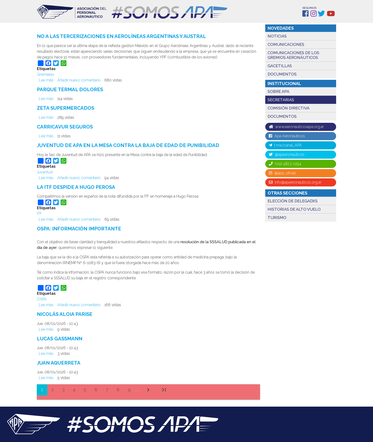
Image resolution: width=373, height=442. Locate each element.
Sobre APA (278, 91)
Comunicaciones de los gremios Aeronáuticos (293, 55)
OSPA (42, 298)
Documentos (282, 74)
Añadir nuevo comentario (79, 80)
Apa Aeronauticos (287, 136)
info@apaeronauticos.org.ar (295, 182)
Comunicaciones (286, 44)
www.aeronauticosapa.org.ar (296, 126)
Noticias (277, 36)
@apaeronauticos (286, 154)
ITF (39, 213)
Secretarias (281, 99)
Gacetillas (280, 65)
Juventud (45, 171)
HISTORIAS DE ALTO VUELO (294, 209)
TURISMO (277, 217)
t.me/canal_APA (285, 145)
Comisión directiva (288, 108)
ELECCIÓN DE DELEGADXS (293, 201)
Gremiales (45, 74)
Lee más (46, 80)
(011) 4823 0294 (285, 164)
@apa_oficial (282, 173)
